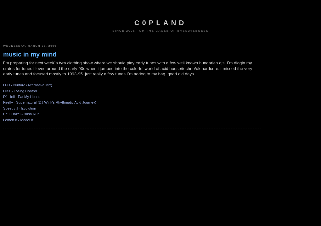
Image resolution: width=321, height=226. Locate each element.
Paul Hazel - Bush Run (21, 114)
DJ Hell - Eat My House (21, 97)
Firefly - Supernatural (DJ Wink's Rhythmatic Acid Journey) (49, 102)
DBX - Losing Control (20, 91)
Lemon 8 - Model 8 (18, 120)
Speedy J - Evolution (19, 108)
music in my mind (30, 54)
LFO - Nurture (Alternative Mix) (27, 85)
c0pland (160, 23)
